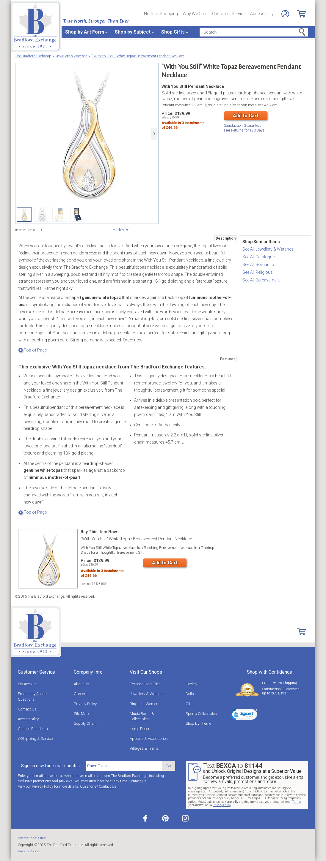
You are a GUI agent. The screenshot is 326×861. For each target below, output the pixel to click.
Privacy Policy (85, 704)
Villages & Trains (144, 748)
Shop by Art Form (84, 32)
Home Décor (140, 729)
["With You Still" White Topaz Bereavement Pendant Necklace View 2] (42, 214)
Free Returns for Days (244, 127)
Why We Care (195, 13)
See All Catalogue (258, 256)
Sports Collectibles (201, 713)
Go (168, 766)
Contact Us (27, 709)
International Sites (32, 838)
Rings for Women (144, 704)
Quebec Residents (33, 729)
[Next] (154, 134)
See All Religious (257, 272)
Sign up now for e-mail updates (50, 766)
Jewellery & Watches (147, 693)
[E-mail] (124, 766)
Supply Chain (85, 723)
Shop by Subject (133, 32)
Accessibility (262, 13)
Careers (80, 693)
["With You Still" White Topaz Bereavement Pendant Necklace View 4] (77, 214)
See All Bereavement (261, 280)
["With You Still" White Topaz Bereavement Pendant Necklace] (87, 134)
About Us (81, 684)
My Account (27, 684)
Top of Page (32, 350)
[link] (244, 715)
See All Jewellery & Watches (268, 249)
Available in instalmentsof (183, 126)
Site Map (81, 713)
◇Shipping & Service (35, 738)
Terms (296, 801)
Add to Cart (245, 115)
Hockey (191, 684)
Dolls (190, 693)
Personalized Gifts (145, 684)
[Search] (254, 32)
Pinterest (121, 229)
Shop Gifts (173, 32)
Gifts (190, 704)
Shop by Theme (198, 723)
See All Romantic (258, 264)
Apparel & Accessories (149, 738)
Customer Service (228, 13)
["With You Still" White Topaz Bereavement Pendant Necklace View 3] (59, 214)
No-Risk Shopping (161, 13)
